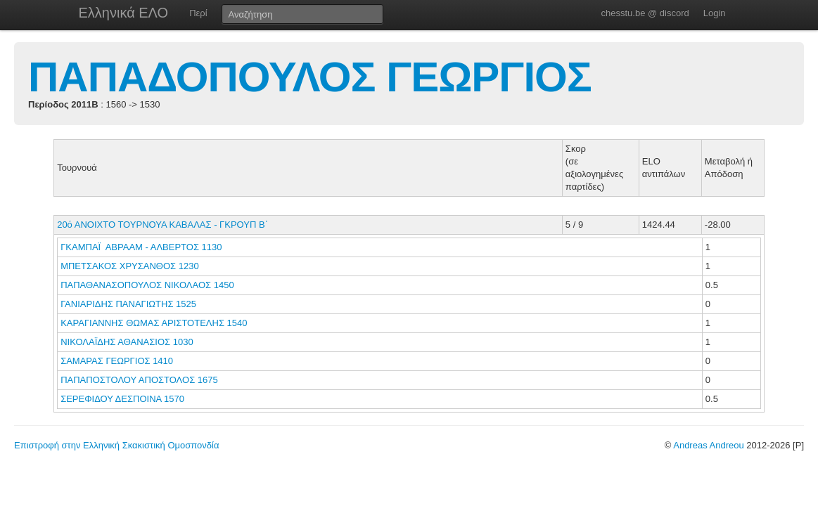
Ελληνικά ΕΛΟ (124, 12)
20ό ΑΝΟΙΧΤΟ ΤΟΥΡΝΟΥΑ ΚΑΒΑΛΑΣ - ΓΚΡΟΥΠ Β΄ (162, 224)
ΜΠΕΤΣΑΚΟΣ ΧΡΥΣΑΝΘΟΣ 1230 (129, 266)
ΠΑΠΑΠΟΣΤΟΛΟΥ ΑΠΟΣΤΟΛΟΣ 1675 (139, 380)
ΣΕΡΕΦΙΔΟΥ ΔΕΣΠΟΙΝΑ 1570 (122, 399)
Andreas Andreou (708, 445)
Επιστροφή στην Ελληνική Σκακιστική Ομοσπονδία (116, 445)
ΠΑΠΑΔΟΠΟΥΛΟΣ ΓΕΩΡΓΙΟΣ (310, 76)
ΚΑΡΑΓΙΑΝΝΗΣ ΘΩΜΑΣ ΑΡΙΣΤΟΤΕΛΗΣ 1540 (153, 323)
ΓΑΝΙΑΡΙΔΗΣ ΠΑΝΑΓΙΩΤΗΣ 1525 (128, 304)
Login (714, 13)
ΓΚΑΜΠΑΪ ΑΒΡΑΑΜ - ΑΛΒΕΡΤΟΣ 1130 (141, 247)
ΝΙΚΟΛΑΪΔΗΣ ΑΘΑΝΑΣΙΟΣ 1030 (126, 342)
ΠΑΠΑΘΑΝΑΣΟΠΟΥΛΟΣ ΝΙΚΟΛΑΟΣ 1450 (147, 285)
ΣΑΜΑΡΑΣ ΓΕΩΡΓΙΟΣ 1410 (116, 361)
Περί (198, 13)
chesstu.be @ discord (645, 13)
